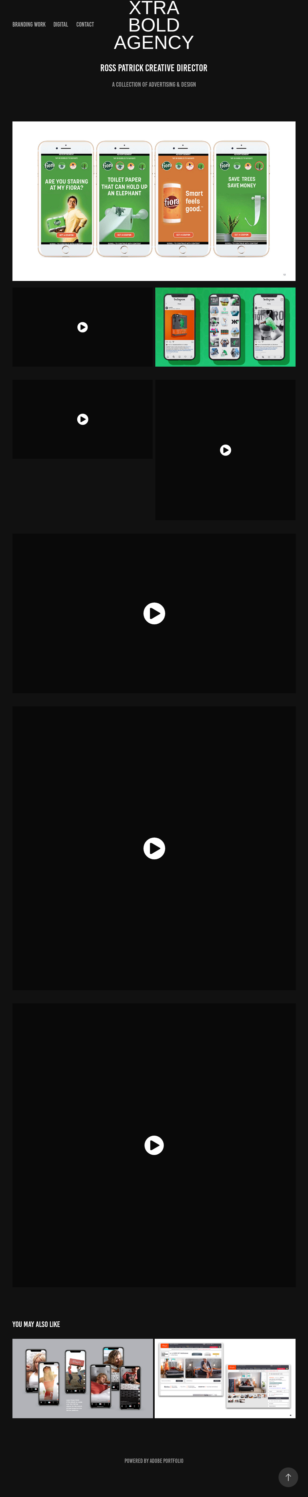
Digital (60, 24)
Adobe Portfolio (166, 1461)
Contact (85, 24)
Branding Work (29, 24)
